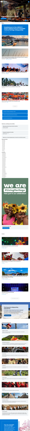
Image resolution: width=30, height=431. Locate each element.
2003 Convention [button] (3, 18)
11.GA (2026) (3, 140)
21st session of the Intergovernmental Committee (10, 245)
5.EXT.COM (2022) (4, 157)
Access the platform (7, 315)
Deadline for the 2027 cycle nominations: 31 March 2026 (11, 86)
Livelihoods (4, 365)
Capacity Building (4, 411)
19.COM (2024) (4, 154)
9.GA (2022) (3, 142)
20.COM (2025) (4, 153)
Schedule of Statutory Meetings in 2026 (10, 111)
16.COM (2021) (3, 158)
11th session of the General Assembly (8, 292)
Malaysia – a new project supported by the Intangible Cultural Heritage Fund (14, 72)
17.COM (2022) (3, 156)
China (7, 102)
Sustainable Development (5, 342)
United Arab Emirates (9, 59)
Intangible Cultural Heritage (4, 2)
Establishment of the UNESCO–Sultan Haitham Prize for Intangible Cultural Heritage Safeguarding (14, 28)
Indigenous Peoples (5, 330)
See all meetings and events (15, 298)
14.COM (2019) (3, 160)
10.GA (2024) (3, 141)
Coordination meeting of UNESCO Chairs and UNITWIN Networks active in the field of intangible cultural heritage (14, 276)
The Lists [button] (9, 18)
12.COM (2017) (3, 162)
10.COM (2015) (3, 164)
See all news (15, 106)
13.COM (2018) (3, 161)
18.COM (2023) (4, 155)
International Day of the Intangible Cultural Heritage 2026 (11, 261)
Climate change (4, 377)
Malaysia (7, 73)
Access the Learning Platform (8, 118)
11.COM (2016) (3, 163)
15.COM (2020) (4, 159)
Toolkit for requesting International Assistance (11, 114)
